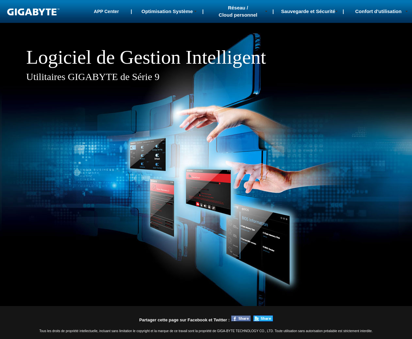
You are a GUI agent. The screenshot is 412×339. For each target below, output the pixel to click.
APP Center (106, 11)
